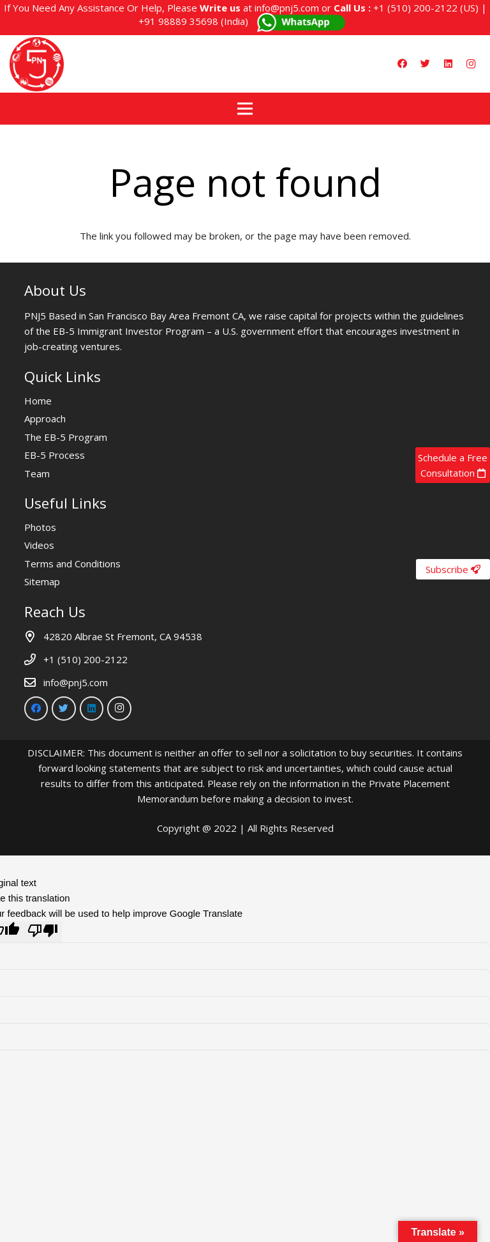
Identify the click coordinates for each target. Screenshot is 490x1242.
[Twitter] (424, 63)
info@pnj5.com (287, 7)
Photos (40, 527)
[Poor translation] (43, 931)
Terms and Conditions (72, 563)
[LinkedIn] (447, 63)
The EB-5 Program (65, 437)
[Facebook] (402, 63)
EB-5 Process (54, 454)
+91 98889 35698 (178, 21)
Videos (39, 545)
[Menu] (245, 109)
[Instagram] (470, 63)
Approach (45, 418)
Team (37, 473)
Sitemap (42, 581)
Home (38, 400)
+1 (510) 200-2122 (415, 7)
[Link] (37, 64)
